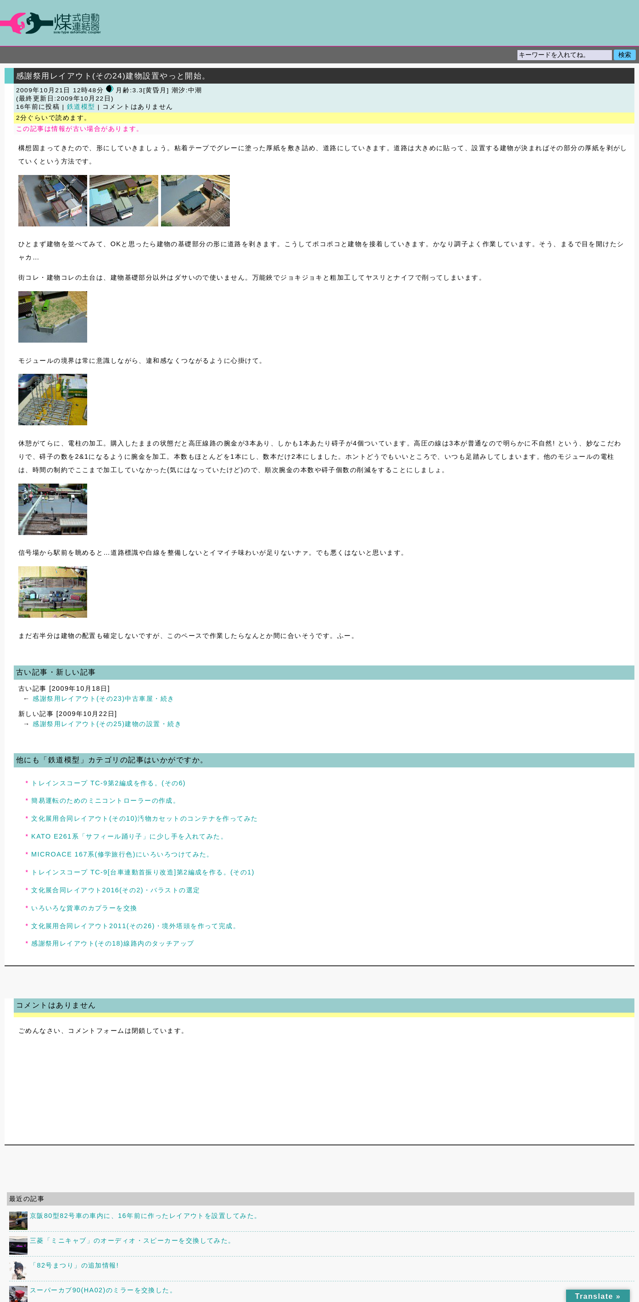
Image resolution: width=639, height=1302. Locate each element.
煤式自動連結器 (319, 23)
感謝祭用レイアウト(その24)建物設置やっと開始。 (113, 75)
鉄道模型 (81, 106)
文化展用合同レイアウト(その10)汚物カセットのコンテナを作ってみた (144, 818)
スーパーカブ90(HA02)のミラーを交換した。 (103, 1290)
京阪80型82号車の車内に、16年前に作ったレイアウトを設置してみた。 (145, 1215)
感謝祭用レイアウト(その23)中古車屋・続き (103, 698)
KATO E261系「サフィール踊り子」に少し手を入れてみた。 (129, 836)
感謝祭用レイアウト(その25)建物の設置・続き (107, 723)
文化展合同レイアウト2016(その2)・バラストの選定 (115, 890)
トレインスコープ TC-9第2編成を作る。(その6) (108, 783)
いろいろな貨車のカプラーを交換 (84, 908)
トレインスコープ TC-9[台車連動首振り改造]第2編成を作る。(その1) (143, 872)
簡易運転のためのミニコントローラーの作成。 (105, 800)
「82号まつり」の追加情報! (74, 1265)
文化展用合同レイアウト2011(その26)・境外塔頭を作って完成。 (135, 926)
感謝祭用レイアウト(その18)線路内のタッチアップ (112, 943)
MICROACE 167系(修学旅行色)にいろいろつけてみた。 (122, 854)
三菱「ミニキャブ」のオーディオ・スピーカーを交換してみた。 (132, 1240)
